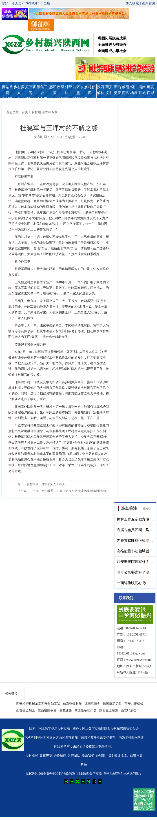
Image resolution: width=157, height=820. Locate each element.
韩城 (142, 93)
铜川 (133, 87)
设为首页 (148, 3)
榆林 (100, 93)
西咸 (150, 93)
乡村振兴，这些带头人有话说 (46, 484)
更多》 (147, 508)
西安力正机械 (133, 703)
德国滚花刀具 (112, 703)
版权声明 (46, 755)
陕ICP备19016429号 (39, 773)
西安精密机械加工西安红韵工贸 (38, 703)
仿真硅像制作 (72, 703)
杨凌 (133, 93)
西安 (109, 87)
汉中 (109, 93)
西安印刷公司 (130, 710)
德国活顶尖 (92, 703)
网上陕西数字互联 (89, 773)
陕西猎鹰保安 (47, 710)
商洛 (125, 93)
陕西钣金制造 (108, 710)
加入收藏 (132, 3)
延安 (150, 87)
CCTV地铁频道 (64, 773)
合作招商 (60, 755)
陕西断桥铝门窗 (86, 710)
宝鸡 (117, 87)
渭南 (142, 87)
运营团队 (74, 755)
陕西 (100, 87)
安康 (117, 93)
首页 (25, 112)
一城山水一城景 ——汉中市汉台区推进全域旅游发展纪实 (69, 491)
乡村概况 (31, 755)
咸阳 (125, 87)
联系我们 (88, 755)
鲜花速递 (65, 710)
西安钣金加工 (25, 710)
